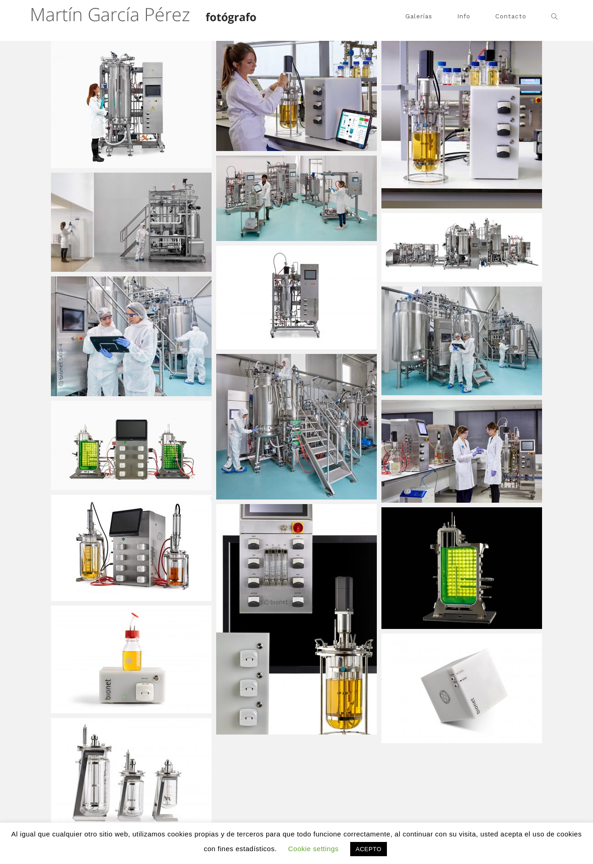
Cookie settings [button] (313, 849)
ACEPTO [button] (368, 849)
